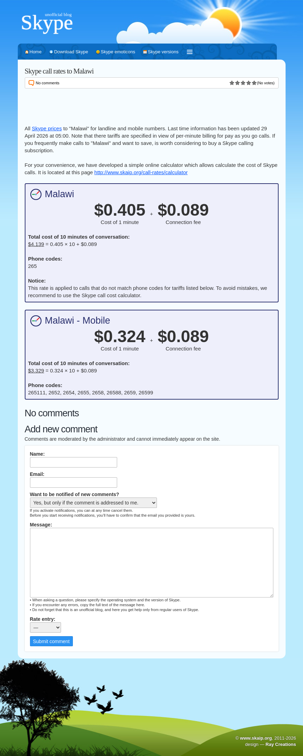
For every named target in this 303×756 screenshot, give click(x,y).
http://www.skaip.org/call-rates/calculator (141, 172)
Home (36, 51)
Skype (47, 22)
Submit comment (51, 641)
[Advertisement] (152, 105)
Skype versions (163, 51)
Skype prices (47, 128)
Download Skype (71, 51)
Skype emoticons (118, 51)
